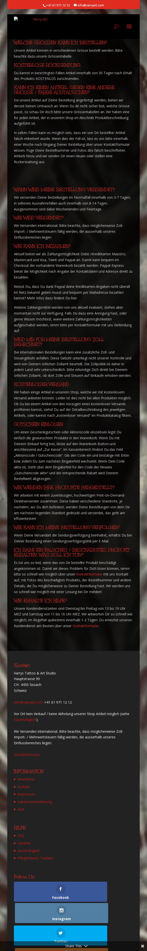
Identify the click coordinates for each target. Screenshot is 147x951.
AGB (20, 809)
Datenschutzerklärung (34, 801)
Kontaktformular (89, 574)
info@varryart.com (28, 702)
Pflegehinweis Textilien (35, 858)
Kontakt (23, 786)
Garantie (24, 843)
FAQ (20, 835)
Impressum (26, 794)
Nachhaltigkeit (25, 719)
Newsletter (26, 779)
